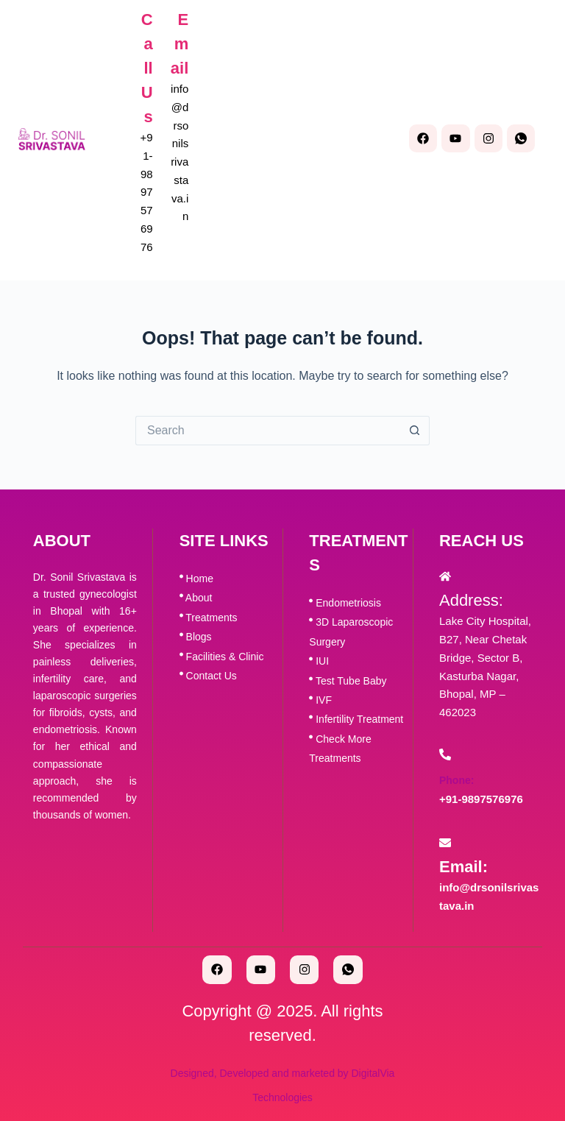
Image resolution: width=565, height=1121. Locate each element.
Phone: (456, 780)
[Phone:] (445, 754)
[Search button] (415, 430)
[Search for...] (267, 430)
